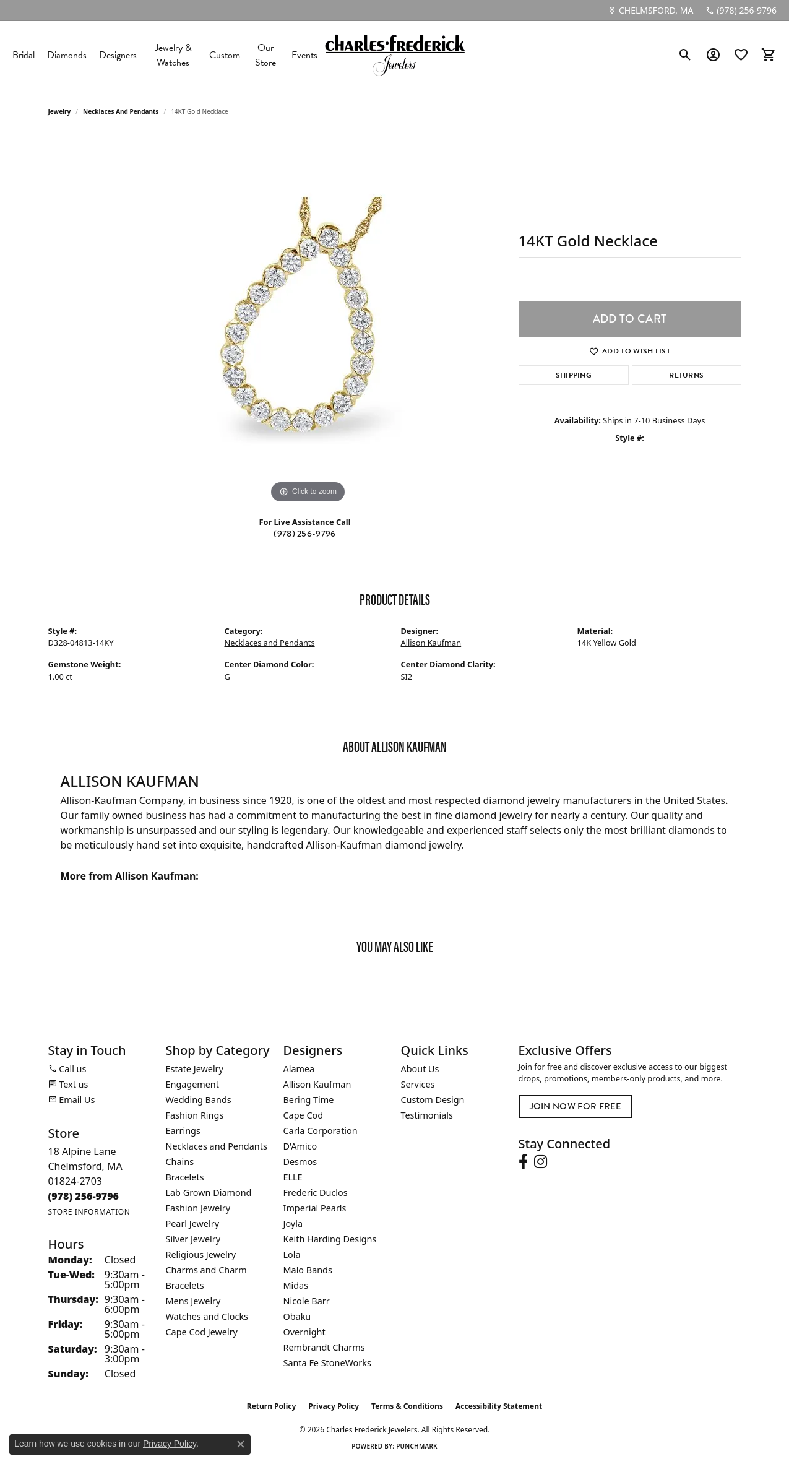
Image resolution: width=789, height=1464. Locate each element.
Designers (118, 55)
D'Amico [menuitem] (300, 1146)
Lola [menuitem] (292, 1254)
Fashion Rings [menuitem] (195, 1115)
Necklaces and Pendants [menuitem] (216, 1146)
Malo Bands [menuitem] (307, 1270)
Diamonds (67, 55)
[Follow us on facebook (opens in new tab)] (523, 1161)
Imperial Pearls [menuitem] (315, 1208)
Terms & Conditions (407, 1406)
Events (304, 55)
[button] (685, 55)
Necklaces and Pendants (120, 111)
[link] (650, 10)
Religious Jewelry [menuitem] (201, 1254)
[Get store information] (89, 1211)
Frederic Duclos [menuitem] (315, 1192)
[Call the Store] (83, 1196)
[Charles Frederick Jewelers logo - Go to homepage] (394, 55)
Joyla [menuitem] (293, 1223)
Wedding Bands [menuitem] (198, 1100)
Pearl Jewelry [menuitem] (192, 1223)
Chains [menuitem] (180, 1161)
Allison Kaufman (431, 642)
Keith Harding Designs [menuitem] (330, 1239)
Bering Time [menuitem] (308, 1100)
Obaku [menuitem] (297, 1316)
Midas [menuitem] (296, 1285)
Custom (224, 55)
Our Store (265, 55)
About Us (420, 1069)
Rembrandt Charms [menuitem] (324, 1347)
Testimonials (427, 1115)
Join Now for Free (575, 1106)
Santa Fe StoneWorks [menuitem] (327, 1363)
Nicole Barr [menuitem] (306, 1301)
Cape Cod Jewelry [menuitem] (202, 1332)
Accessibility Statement (498, 1406)
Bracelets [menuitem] (185, 1177)
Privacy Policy (333, 1406)
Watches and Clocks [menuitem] (207, 1316)
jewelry (59, 111)
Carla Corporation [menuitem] (320, 1131)
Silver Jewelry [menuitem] (193, 1239)
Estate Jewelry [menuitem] (194, 1069)
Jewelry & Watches (173, 55)
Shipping (574, 375)
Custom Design (433, 1100)
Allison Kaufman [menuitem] (317, 1084)
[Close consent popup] (240, 1444)
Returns (686, 375)
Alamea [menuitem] (299, 1069)
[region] (308, 320)
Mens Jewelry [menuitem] (193, 1301)
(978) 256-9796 (304, 533)
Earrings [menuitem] (183, 1131)
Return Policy (271, 1406)
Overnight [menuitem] (304, 1332)
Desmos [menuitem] (300, 1161)
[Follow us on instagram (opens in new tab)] (540, 1161)
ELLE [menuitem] (293, 1177)
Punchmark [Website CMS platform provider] (417, 1446)
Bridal (23, 55)
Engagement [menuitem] (192, 1084)
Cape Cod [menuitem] (303, 1115)
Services (418, 1084)
